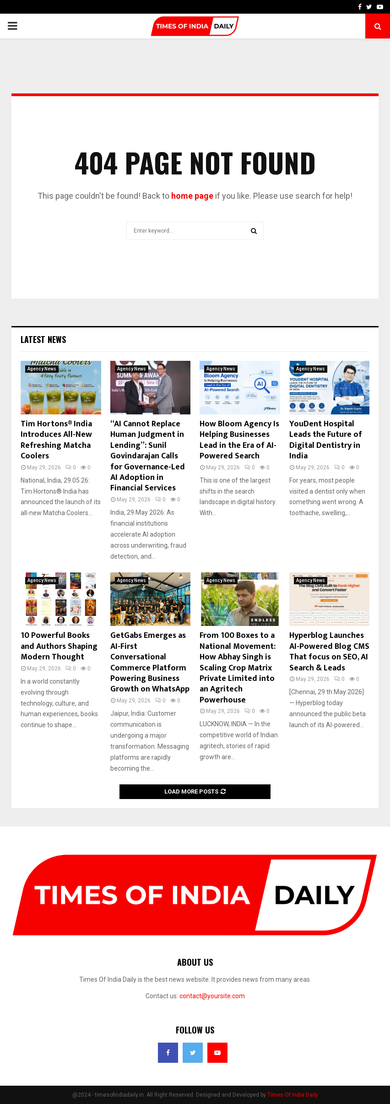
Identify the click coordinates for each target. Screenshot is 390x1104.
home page (192, 196)
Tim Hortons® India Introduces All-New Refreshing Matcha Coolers (56, 440)
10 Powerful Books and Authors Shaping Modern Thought (59, 646)
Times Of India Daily (292, 1095)
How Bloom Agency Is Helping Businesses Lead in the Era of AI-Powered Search (239, 440)
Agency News (41, 368)
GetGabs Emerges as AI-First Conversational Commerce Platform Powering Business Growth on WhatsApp (150, 662)
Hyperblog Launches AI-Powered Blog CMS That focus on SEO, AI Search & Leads (329, 651)
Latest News (43, 339)
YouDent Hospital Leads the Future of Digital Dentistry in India (325, 440)
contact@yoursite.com (212, 996)
